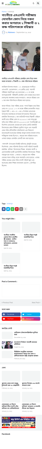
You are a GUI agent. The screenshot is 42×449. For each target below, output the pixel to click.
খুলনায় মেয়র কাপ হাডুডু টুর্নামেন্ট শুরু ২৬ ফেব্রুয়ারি (10, 384)
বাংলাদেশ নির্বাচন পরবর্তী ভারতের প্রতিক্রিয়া (25, 343)
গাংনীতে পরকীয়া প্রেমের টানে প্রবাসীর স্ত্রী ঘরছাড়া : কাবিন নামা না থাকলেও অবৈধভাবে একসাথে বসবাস (10, 240)
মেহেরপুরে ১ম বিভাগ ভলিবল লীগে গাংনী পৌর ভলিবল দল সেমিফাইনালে (10, 406)
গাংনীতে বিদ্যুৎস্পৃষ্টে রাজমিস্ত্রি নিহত (30, 236)
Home (4, 11)
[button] (2, 3)
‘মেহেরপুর (11, 11)
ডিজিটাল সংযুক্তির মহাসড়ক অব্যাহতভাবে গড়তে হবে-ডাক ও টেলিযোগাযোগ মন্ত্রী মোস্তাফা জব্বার (26, 354)
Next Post (35, 302)
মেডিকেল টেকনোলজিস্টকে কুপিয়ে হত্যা (26, 334)
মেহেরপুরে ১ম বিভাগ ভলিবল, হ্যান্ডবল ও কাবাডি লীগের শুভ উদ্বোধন (31, 406)
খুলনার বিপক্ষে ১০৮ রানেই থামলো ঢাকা (30, 384)
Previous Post (8, 302)
